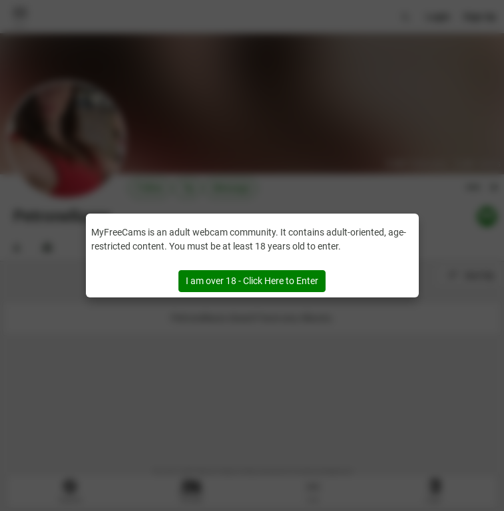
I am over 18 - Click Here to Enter (252, 280)
